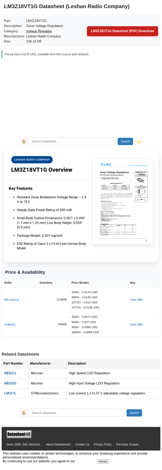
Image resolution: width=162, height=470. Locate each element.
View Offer (136, 299)
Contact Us (82, 444)
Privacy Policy (103, 444)
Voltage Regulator (39, 31)
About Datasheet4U (58, 444)
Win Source (11, 299)
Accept (103, 461)
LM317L (10, 393)
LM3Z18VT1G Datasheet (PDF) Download (122, 31)
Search (125, 141)
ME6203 (10, 383)
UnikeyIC (10, 324)
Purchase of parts (127, 444)
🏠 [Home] (24, 141)
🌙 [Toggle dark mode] (138, 141)
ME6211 (10, 373)
